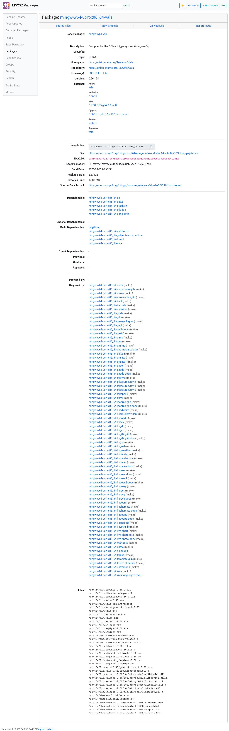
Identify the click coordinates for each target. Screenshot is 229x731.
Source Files (63, 25)
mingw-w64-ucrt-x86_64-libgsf (106, 442)
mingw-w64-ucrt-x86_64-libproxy (107, 486)
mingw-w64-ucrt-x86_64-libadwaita (109, 410)
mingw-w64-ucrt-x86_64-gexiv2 (107, 333)
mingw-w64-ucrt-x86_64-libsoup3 (108, 514)
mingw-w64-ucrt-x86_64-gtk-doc (107, 209)
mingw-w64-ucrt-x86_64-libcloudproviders (113, 414)
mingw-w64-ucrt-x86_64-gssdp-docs (110, 373)
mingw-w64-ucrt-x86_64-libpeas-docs (110, 474)
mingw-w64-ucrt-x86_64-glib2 (106, 201)
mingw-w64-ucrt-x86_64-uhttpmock (109, 567)
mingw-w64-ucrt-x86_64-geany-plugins (111, 321)
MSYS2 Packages (21, 5)
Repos (9, 37)
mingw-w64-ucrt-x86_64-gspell (106, 365)
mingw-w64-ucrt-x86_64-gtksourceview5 (112, 389)
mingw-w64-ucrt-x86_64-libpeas (107, 470)
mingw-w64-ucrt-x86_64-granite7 (108, 361)
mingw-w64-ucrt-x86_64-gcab (106, 313)
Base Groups (13, 58)
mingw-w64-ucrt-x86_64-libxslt (106, 239)
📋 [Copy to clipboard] (151, 146)
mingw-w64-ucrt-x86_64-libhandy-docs (111, 458)
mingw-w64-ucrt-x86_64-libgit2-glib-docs (112, 438)
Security (10, 71)
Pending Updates (16, 17)
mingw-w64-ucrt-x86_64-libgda (106, 426)
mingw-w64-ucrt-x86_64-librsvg (107, 494)
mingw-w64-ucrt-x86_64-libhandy (108, 454)
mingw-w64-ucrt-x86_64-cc (104, 197)
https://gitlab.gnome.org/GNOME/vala (111, 67)
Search (126, 5)
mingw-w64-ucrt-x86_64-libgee (106, 430)
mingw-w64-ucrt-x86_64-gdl (105, 317)
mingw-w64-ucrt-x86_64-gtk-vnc (107, 377)
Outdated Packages (17, 30)
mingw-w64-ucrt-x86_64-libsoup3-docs (111, 518)
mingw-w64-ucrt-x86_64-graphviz (108, 205)
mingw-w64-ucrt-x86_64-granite (107, 357)
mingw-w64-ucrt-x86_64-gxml (106, 398)
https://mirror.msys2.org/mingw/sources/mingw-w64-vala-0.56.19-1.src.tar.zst (135, 185)
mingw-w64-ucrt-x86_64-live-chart (108, 530)
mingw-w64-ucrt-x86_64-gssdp (106, 369)
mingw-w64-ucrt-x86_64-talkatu (107, 555)
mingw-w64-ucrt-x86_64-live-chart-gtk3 (111, 534)
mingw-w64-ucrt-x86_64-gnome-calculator (113, 349)
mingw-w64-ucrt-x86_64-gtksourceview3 (112, 381)
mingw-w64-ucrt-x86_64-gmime (107, 345)
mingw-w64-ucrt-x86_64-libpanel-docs (111, 466)
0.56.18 (93, 114)
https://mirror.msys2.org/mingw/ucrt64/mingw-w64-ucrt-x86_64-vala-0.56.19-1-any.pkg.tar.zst (144, 153)
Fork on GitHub (210, 5)
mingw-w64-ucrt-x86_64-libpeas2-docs (111, 482)
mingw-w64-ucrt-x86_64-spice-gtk (108, 551)
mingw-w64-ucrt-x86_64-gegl (105, 325)
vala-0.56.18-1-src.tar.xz (113, 114)
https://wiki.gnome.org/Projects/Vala (111, 62)
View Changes (109, 25)
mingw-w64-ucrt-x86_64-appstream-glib (112, 289)
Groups (10, 64)
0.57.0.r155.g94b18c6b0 (103, 105)
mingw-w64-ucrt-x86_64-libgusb (107, 446)
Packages (11, 51)
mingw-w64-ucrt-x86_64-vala (86, 17)
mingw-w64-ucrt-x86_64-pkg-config (109, 214)
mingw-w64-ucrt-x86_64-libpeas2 (108, 478)
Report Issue (203, 25)
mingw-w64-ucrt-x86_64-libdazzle (108, 418)
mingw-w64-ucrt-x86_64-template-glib (111, 559)
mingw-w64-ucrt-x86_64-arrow (106, 293)
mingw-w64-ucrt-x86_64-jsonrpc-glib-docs (113, 406)
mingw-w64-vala (98, 34)
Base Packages (15, 44)
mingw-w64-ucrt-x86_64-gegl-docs (109, 329)
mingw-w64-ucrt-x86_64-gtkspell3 (108, 394)
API (223, 5)
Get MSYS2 (193, 5)
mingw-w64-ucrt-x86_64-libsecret (108, 502)
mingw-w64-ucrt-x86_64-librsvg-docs (110, 498)
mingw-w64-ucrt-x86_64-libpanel (107, 462)
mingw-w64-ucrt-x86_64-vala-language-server (115, 575)
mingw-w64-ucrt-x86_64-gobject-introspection (116, 235)
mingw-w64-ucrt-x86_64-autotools (109, 231)
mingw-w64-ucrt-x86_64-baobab (107, 305)
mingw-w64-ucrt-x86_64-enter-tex (108, 309)
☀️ (182, 5)
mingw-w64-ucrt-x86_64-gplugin (107, 353)
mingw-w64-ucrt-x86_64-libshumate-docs (113, 510)
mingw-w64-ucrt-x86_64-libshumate (109, 506)
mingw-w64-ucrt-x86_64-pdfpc (106, 547)
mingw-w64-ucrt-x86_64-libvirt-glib (109, 526)
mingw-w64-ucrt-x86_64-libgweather (110, 450)
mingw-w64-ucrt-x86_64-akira (106, 285)
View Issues (157, 25)
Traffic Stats (13, 85)
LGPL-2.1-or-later (98, 73)
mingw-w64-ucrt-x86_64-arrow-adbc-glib (112, 297)
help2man (94, 227)
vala (91, 87)
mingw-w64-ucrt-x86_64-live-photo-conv (112, 539)
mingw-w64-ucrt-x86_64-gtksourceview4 (112, 386)
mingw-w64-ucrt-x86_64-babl (105, 301)
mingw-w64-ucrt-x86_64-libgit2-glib (109, 434)
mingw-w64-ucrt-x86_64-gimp (106, 337)
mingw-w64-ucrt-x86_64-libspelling (109, 522)
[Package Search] (105, 5)
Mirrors (10, 92)
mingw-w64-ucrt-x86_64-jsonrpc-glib (110, 402)
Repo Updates (14, 23)
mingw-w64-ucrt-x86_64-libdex (106, 422)
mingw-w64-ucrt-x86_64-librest (107, 490)
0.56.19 (93, 96)
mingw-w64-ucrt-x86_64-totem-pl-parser (112, 563)
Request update (45, 729)
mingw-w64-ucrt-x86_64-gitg (105, 341)
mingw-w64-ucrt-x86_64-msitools (108, 542)
